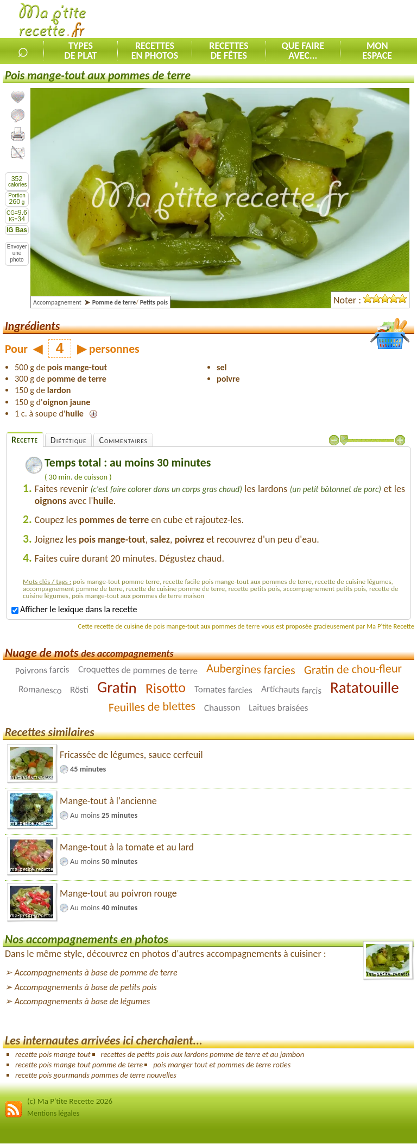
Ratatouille (364, 687)
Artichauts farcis (291, 690)
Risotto (165, 688)
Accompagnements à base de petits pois (86, 987)
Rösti (79, 689)
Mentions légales (53, 1113)
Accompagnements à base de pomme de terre (96, 972)
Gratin (117, 687)
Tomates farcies (223, 689)
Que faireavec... (302, 50)
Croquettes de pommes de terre (138, 670)
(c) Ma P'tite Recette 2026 (69, 1101)
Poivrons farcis (42, 670)
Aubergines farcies (250, 669)
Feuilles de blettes (152, 706)
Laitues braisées (278, 708)
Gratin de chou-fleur (353, 669)
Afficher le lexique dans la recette (74, 609)
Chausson (222, 707)
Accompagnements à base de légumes (82, 1001)
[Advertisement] (290, 19)
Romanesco (40, 690)
